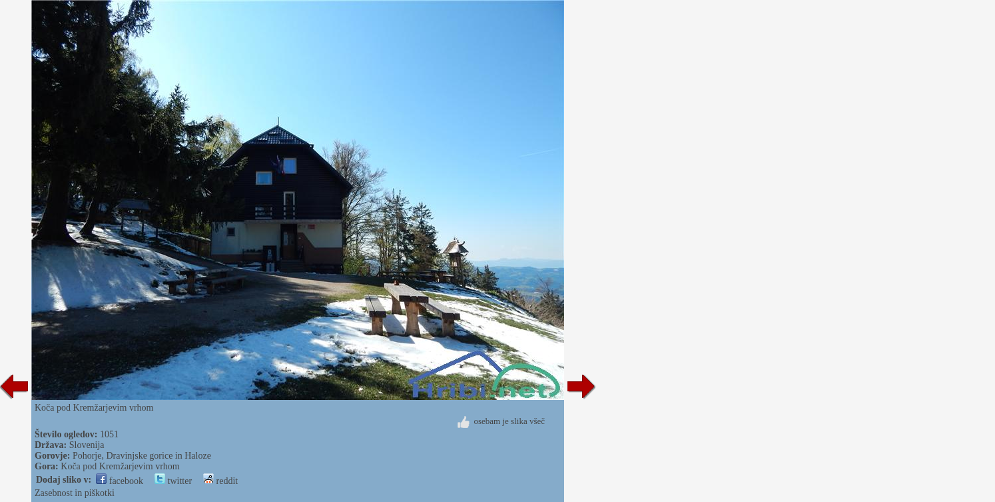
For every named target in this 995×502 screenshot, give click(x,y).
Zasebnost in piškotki (75, 493)
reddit (220, 481)
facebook (119, 481)
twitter (173, 481)
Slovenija (87, 445)
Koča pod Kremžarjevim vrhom (120, 466)
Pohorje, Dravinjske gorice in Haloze (142, 456)
